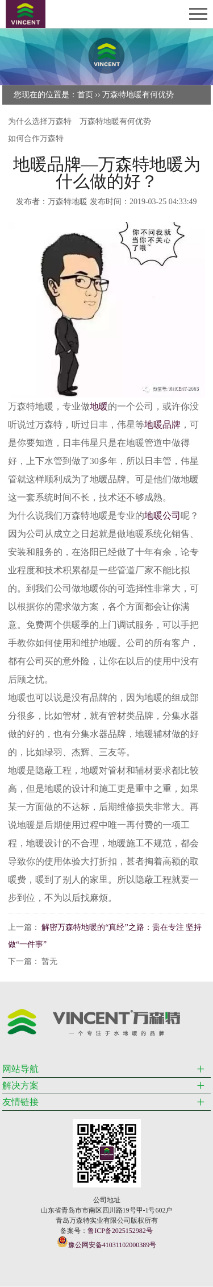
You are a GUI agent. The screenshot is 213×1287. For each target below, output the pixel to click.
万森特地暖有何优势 (138, 94)
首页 (85, 94)
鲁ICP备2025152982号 (120, 1231)
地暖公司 (162, 515)
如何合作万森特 (36, 138)
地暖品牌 (162, 424)
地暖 (99, 406)
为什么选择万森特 (40, 121)
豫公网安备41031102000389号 (107, 1242)
